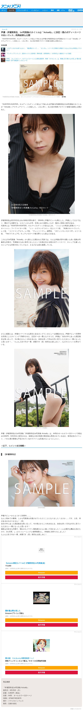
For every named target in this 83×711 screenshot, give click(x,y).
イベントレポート (22, 10)
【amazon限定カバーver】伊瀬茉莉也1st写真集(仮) (25, 563)
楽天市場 (41, 577)
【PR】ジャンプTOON (71, 10)
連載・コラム (61, 10)
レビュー (45, 10)
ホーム (4, 10)
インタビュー (35, 10)
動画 (52, 10)
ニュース (11, 10)
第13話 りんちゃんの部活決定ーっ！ (19, 658)
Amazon (41, 573)
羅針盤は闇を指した (12, 611)
